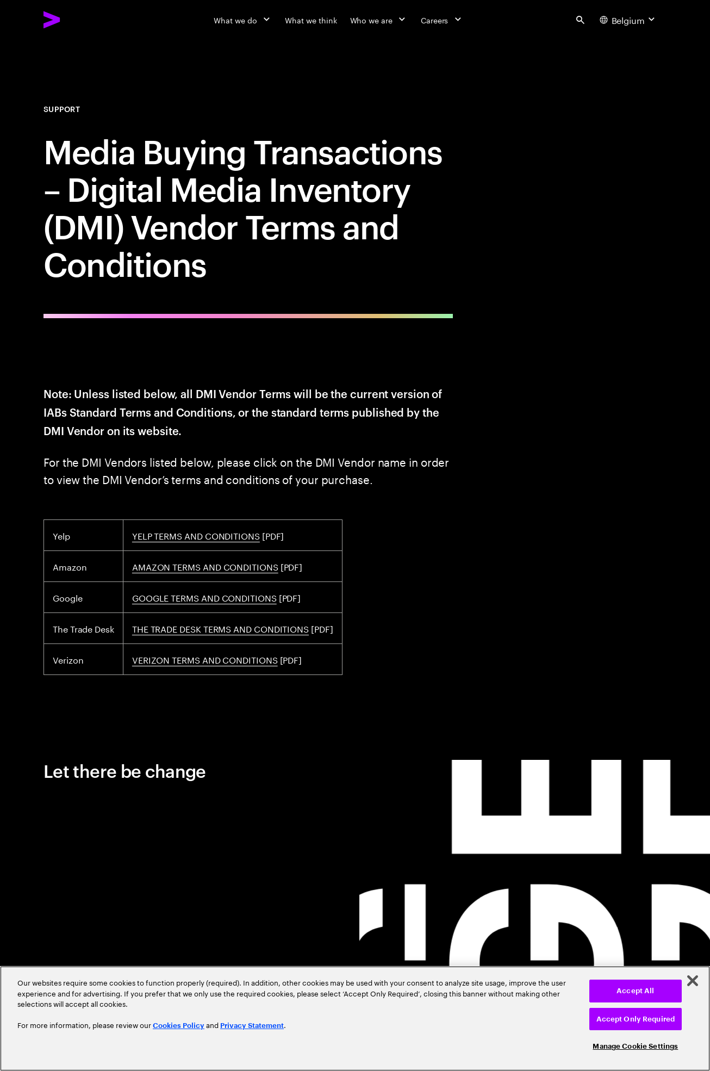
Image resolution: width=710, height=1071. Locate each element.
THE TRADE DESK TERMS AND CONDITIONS (220, 628)
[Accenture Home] (76, 19)
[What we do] (242, 19)
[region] (355, 1018)
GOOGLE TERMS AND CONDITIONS (204, 597)
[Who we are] (379, 19)
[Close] (693, 981)
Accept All (635, 990)
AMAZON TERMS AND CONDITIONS (205, 566)
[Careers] (442, 19)
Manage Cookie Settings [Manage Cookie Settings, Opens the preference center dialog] (635, 1046)
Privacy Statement (252, 1025)
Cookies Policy (178, 1025)
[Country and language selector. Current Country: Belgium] (628, 20)
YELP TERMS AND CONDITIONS (196, 535)
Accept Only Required (635, 1019)
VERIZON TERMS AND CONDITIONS (205, 659)
